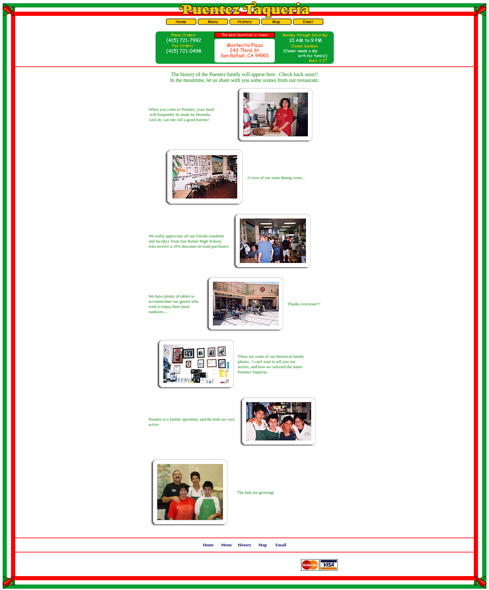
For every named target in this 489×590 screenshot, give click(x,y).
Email (280, 544)
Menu (226, 544)
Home (208, 544)
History (244, 544)
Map (263, 544)
